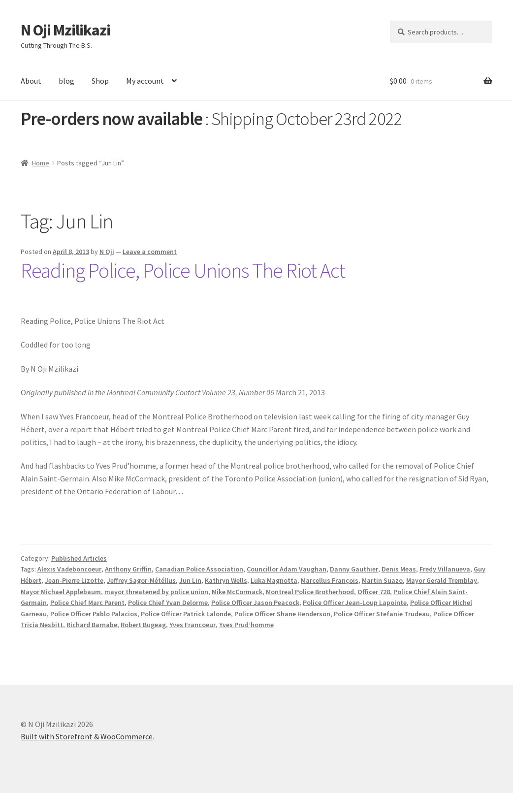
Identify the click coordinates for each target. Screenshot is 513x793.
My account (145, 81)
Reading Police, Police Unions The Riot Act (183, 270)
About (31, 81)
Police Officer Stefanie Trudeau (382, 613)
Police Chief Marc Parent (87, 602)
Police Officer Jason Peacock (255, 602)
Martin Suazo (382, 580)
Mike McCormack (237, 591)
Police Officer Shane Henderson (282, 613)
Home (40, 163)
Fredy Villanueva (444, 569)
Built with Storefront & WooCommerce (87, 736)
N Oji (106, 251)
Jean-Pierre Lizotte (74, 580)
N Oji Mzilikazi (65, 30)
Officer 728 (373, 591)
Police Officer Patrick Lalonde (186, 613)
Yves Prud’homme (246, 624)
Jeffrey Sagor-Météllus (141, 580)
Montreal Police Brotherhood (310, 591)
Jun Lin (190, 580)
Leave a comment (150, 251)
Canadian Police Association (199, 569)
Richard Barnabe (91, 624)
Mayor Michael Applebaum (61, 591)
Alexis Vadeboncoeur (69, 569)
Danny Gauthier (354, 569)
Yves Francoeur (192, 624)
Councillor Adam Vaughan (286, 569)
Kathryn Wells (226, 580)
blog (66, 81)
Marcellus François (329, 580)
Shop (100, 81)
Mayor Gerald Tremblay (441, 580)
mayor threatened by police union (156, 591)
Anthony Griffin (128, 569)
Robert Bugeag (143, 624)
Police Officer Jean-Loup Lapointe (355, 602)
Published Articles (79, 558)
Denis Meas (399, 569)
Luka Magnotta (274, 580)
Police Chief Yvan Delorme (168, 602)
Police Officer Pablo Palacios (93, 613)
